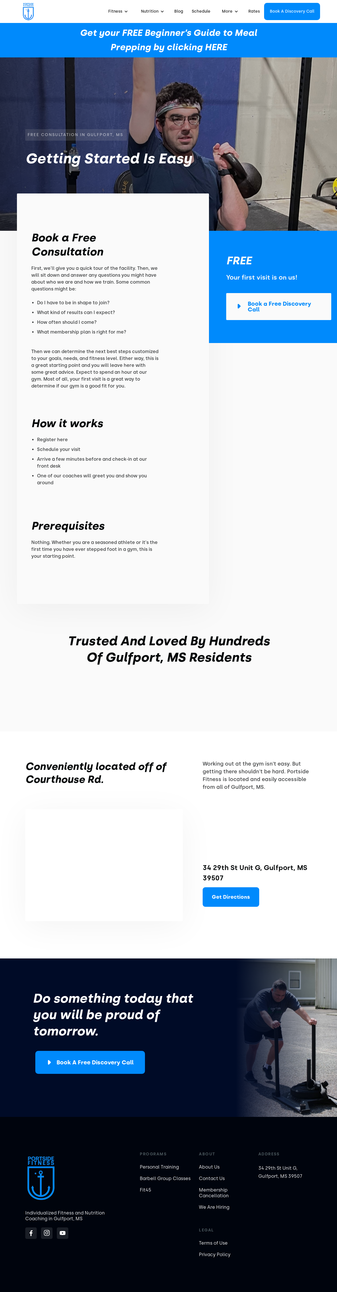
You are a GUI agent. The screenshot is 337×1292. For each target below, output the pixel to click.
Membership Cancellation (214, 1192)
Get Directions (231, 897)
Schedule (201, 11)
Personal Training (159, 1167)
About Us (209, 1167)
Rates (254, 11)
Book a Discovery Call (292, 11)
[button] (117, 11)
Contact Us (212, 1178)
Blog (178, 11)
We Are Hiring (214, 1207)
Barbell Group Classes (165, 1178)
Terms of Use (213, 1243)
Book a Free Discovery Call (95, 1062)
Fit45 (145, 1190)
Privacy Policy (215, 1254)
